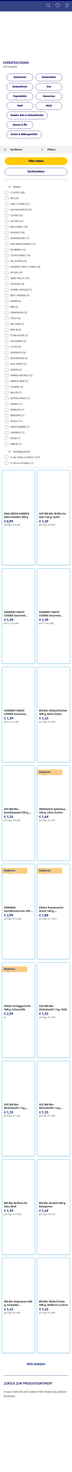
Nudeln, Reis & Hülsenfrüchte (27, 115)
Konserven (49, 96)
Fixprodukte (20, 96)
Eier (49, 87)
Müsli (49, 106)
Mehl (20, 106)
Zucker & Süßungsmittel (24, 134)
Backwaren (20, 77)
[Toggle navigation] (67, 5)
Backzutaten (49, 77)
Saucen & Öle (20, 125)
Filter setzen (36, 161)
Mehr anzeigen (36, 1363)
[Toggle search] (48, 5)
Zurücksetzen (36, 171)
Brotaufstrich (20, 87)
